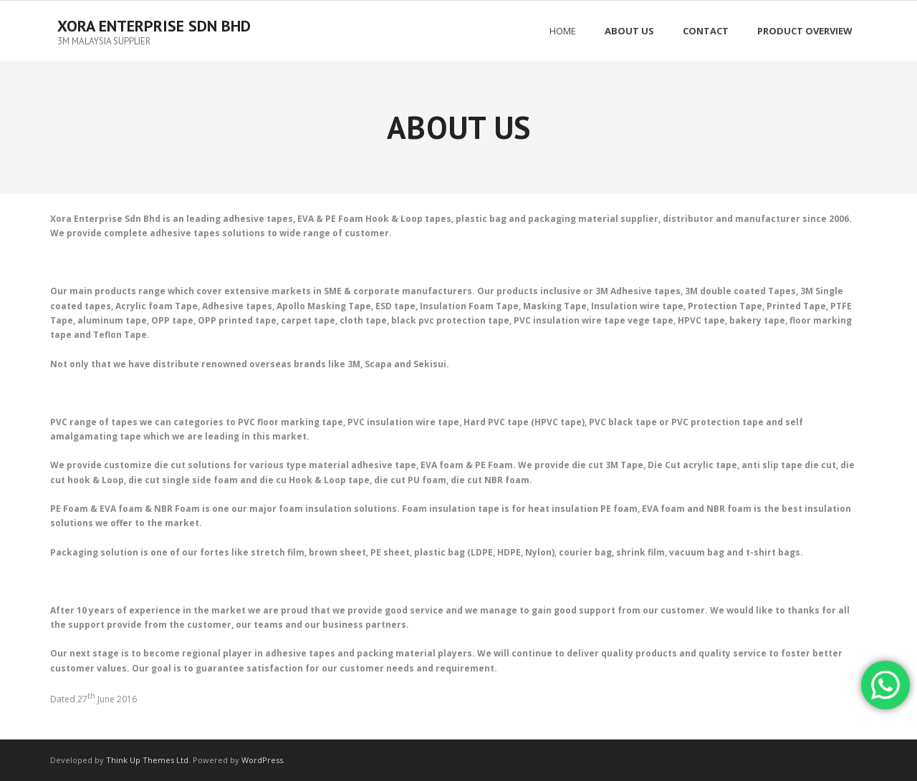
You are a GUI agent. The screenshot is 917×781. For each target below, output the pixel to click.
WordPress (262, 760)
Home (562, 30)
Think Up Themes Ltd (147, 760)
